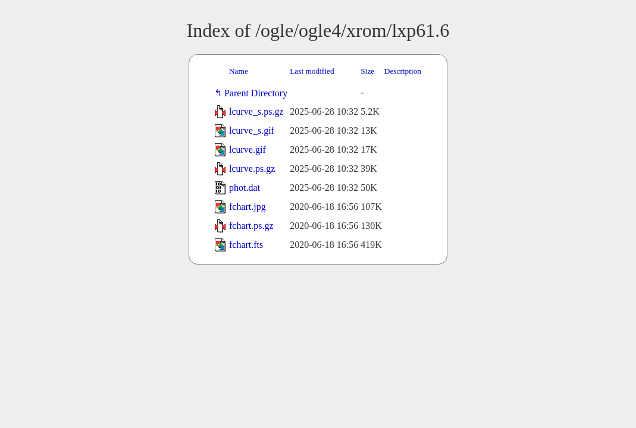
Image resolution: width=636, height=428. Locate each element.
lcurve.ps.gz (252, 168)
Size (367, 71)
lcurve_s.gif (251, 130)
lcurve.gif (247, 149)
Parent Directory (258, 93)
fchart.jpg (247, 207)
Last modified (312, 71)
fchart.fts (246, 245)
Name (238, 71)
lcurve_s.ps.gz (256, 111)
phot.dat (244, 187)
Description (402, 71)
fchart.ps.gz (251, 226)
